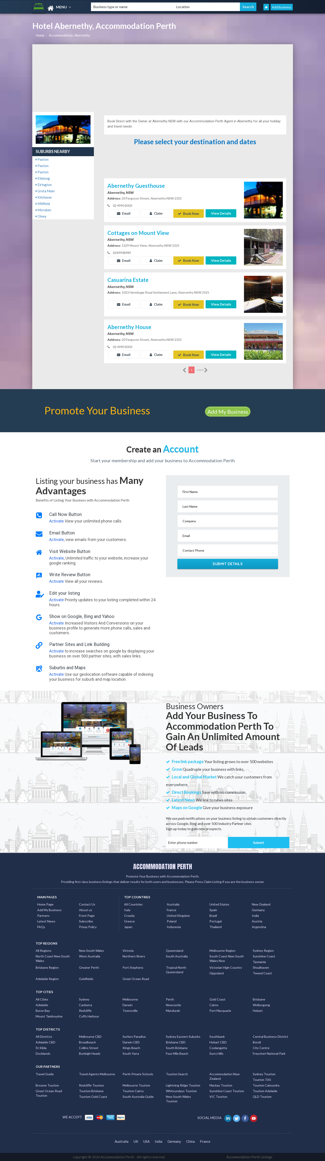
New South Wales (91, 950)
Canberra (85, 1005)
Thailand (215, 927)
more (202, 370)
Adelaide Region (47, 978)
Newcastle (173, 1005)
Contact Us (87, 904)
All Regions (43, 950)
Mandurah (173, 1010)
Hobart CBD (218, 1042)
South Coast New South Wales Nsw (226, 958)
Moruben (43, 210)
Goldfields (86, 978)
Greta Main (45, 191)
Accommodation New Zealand (224, 1076)
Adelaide (42, 1005)
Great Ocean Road (136, 978)
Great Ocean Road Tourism (49, 1093)
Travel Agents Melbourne (97, 1073)
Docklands (43, 1053)
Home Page (45, 904)
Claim (156, 213)
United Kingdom (178, 915)
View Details (221, 213)
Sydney (84, 999)
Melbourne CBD (90, 1036)
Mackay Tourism (220, 1085)
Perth (170, 999)
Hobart (258, 1010)
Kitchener (44, 197)
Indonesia (174, 927)
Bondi (257, 1042)
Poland (171, 921)
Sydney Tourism (264, 1073)
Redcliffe (85, 1010)
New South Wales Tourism (178, 1098)
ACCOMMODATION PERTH (162, 866)
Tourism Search (177, 1073)
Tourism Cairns (133, 1090)
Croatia (129, 915)
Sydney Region (263, 950)
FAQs (41, 927)
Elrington (44, 185)
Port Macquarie (220, 1010)
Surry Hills (216, 1053)
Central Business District (270, 1036)
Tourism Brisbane (91, 1090)
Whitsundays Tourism (181, 1090)
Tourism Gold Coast (93, 1096)
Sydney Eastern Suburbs (183, 1036)
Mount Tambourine (49, 1016)
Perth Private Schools (138, 1073)
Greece (129, 921)
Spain (213, 910)
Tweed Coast (262, 973)
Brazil (213, 915)
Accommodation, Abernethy (69, 35)
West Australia (89, 956)
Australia (173, 904)
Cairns (213, 1005)
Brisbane (259, 999)
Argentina (259, 927)
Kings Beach (131, 1048)
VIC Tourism (218, 1096)
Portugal (215, 921)
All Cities (42, 999)
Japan (128, 927)
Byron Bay (43, 1010)
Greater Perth (89, 967)
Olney (41, 216)
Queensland (174, 950)
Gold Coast (217, 999)
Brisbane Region (47, 967)
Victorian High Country (225, 967)
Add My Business (227, 411)
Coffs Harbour (89, 1016)
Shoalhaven (261, 967)
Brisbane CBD (176, 1042)
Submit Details (228, 563)
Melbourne (130, 999)
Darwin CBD (131, 1042)
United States (219, 904)
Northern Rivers (134, 956)
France (171, 910)
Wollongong (261, 1005)
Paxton (42, 159)
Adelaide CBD (45, 1042)
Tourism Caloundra (266, 1085)
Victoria (128, 950)
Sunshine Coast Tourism (226, 1090)
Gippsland (216, 973)
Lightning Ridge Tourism (183, 1085)
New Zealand (261, 904)
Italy (127, 910)
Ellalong (43, 178)
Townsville (130, 1010)
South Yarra (131, 1053)
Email (123, 213)
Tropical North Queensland (176, 969)
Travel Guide (45, 1073)
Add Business (281, 7)
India (255, 915)
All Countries (133, 904)
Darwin (127, 1005)
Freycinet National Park (269, 1053)
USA (146, 1141)
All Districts (44, 1036)
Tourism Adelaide (265, 1090)
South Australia (177, 956)
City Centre (261, 1048)
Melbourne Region (222, 950)
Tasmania (259, 962)
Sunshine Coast (264, 956)
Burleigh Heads (89, 1053)
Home (40, 35)
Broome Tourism (47, 1085)
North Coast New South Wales (53, 958)
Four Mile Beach (177, 1053)
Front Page (87, 915)
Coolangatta (218, 1048)
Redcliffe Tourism (91, 1085)
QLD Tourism (262, 1096)
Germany (258, 910)
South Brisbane (177, 1048)
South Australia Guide (138, 1096)
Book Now (188, 213)
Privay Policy (88, 927)
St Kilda (41, 1048)
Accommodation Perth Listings (249, 1157)
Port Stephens (133, 967)
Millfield (43, 204)
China (190, 1141)
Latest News (46, 921)
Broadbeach (87, 1042)
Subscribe (86, 921)
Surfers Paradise (134, 1036)
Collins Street (88, 1048)
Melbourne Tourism (136, 1085)
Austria (257, 921)
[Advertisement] (162, 78)
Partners (43, 915)
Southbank (217, 1036)
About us (85, 910)
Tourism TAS (262, 1079)
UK (136, 1141)
